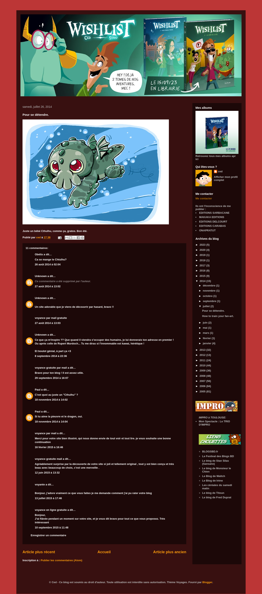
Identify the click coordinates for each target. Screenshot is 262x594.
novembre (209, 290)
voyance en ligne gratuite (51, 509)
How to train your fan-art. (218, 316)
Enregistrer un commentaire (48, 535)
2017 (203, 265)
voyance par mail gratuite (51, 317)
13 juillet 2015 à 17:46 (48, 498)
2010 (203, 365)
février (207, 338)
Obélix (39, 254)
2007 (203, 381)
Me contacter (203, 198)
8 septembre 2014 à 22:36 (51, 356)
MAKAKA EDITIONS (211, 217)
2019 (203, 255)
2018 (203, 260)
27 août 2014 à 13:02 (48, 286)
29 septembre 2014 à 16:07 (51, 377)
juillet (207, 306)
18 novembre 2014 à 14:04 (51, 421)
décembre (209, 285)
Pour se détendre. (213, 310)
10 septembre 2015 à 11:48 (51, 527)
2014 (203, 281)
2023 (203, 244)
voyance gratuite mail (48, 458)
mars (206, 332)
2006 (203, 386)
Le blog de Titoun (213, 492)
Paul (37, 389)
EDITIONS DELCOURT (213, 221)
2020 (203, 249)
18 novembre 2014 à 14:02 (51, 399)
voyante (40, 484)
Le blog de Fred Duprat (216, 497)
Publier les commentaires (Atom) (61, 560)
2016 (203, 270)
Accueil (104, 552)
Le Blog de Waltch (213, 476)
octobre (208, 296)
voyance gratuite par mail (51, 367)
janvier (207, 343)
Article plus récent (39, 552)
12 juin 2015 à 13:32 (47, 472)
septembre (210, 301)
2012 (203, 355)
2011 (203, 360)
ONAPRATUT (207, 230)
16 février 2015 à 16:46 (49, 447)
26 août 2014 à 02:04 (48, 264)
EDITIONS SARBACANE (214, 212)
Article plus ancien (169, 552)
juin (205, 322)
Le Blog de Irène (212, 480)
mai (205, 327)
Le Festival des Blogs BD (218, 456)
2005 (203, 391)
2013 (203, 349)
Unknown (41, 276)
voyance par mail (45, 433)
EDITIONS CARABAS (212, 225)
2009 (203, 370)
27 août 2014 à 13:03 (48, 323)
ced (220, 171)
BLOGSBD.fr (210, 451)
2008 (203, 375)
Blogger (207, 582)
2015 (203, 275)
